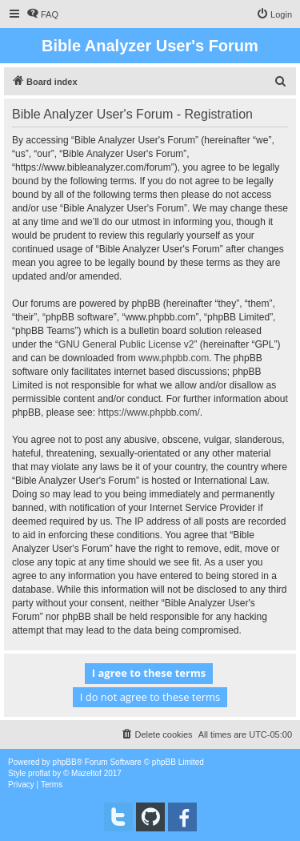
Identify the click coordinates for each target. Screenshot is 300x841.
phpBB (65, 762)
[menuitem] (42, 14)
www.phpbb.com (173, 358)
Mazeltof (86, 773)
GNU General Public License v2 (126, 344)
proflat (39, 773)
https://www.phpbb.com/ (148, 412)
